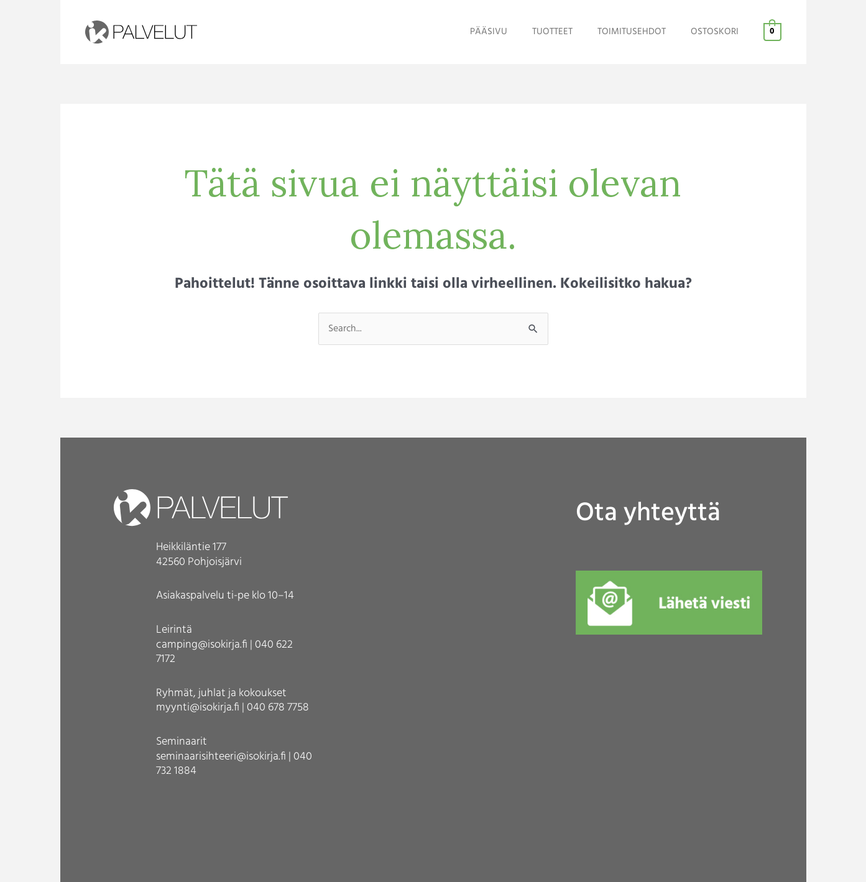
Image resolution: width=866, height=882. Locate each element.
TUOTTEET (568, 32)
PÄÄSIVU (510, 32)
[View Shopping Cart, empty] (772, 32)
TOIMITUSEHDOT (641, 32)
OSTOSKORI (718, 32)
